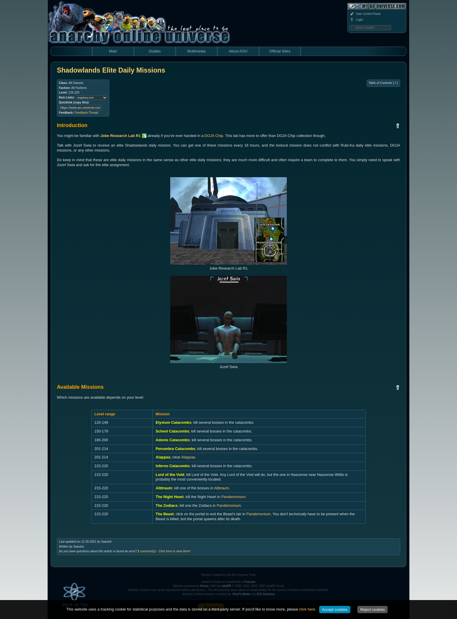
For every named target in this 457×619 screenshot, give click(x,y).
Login (356, 20)
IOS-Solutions (266, 594)
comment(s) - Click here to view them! (164, 551)
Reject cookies (372, 609)
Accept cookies (334, 609)
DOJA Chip (214, 135)
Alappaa (188, 457)
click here (307, 609)
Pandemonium (233, 497)
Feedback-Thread (86, 112)
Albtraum (221, 488)
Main (113, 51)
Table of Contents (383, 83)
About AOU (237, 51)
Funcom (250, 581)
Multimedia (196, 51)
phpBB (226, 586)
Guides (155, 51)
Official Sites (279, 51)
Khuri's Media (241, 594)
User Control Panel (364, 14)
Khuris (204, 586)
